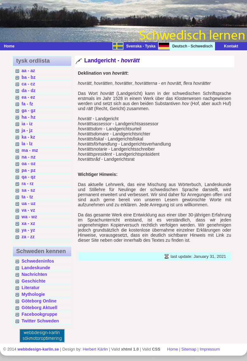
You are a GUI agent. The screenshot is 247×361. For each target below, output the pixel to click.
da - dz (28, 90)
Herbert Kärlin (95, 349)
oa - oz (28, 163)
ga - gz (28, 110)
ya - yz (28, 230)
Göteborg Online (39, 300)
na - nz (28, 156)
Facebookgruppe (39, 314)
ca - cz (28, 83)
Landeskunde (36, 267)
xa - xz (28, 223)
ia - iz (27, 123)
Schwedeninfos (38, 261)
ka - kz (28, 137)
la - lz (27, 143)
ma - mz (30, 150)
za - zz (28, 236)
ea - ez (28, 97)
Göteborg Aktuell (39, 307)
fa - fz (27, 103)
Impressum (210, 349)
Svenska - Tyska (140, 46)
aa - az (28, 70)
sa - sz (28, 190)
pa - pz (28, 170)
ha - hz (28, 117)
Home (9, 46)
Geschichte (33, 280)
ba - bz (28, 77)
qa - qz (28, 176)
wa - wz (29, 216)
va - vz (28, 210)
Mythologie (33, 294)
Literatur (31, 287)
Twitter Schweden (40, 320)
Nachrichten (34, 274)
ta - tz (27, 196)
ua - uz (28, 203)
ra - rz (28, 183)
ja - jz (27, 130)
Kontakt (228, 46)
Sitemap (188, 349)
